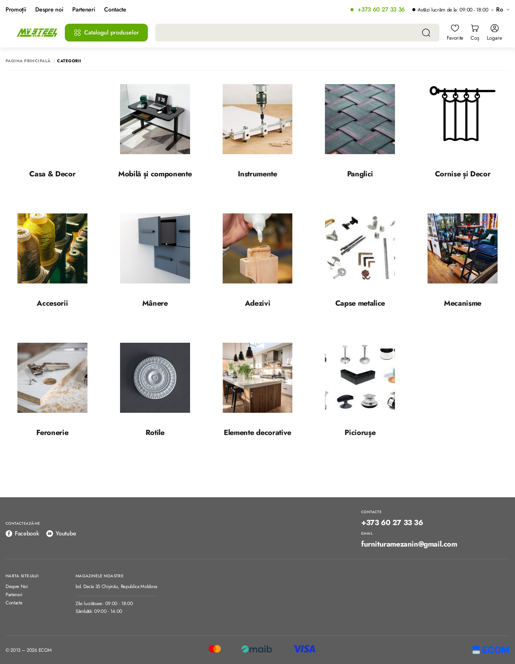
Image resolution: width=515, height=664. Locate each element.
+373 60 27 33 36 (381, 10)
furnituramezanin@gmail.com (409, 544)
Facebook (22, 533)
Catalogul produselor (106, 32)
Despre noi (49, 10)
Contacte (115, 10)
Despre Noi (17, 587)
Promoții (16, 10)
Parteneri (83, 10)
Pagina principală (28, 61)
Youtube (61, 533)
